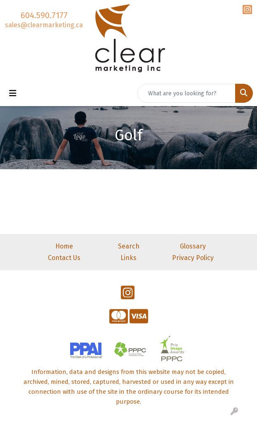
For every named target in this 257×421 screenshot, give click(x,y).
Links (128, 258)
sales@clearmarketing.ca (44, 25)
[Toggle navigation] (12, 93)
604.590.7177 (44, 15)
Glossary (193, 246)
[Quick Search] (186, 93)
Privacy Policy (193, 258)
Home (64, 246)
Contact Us (64, 258)
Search (128, 246)
